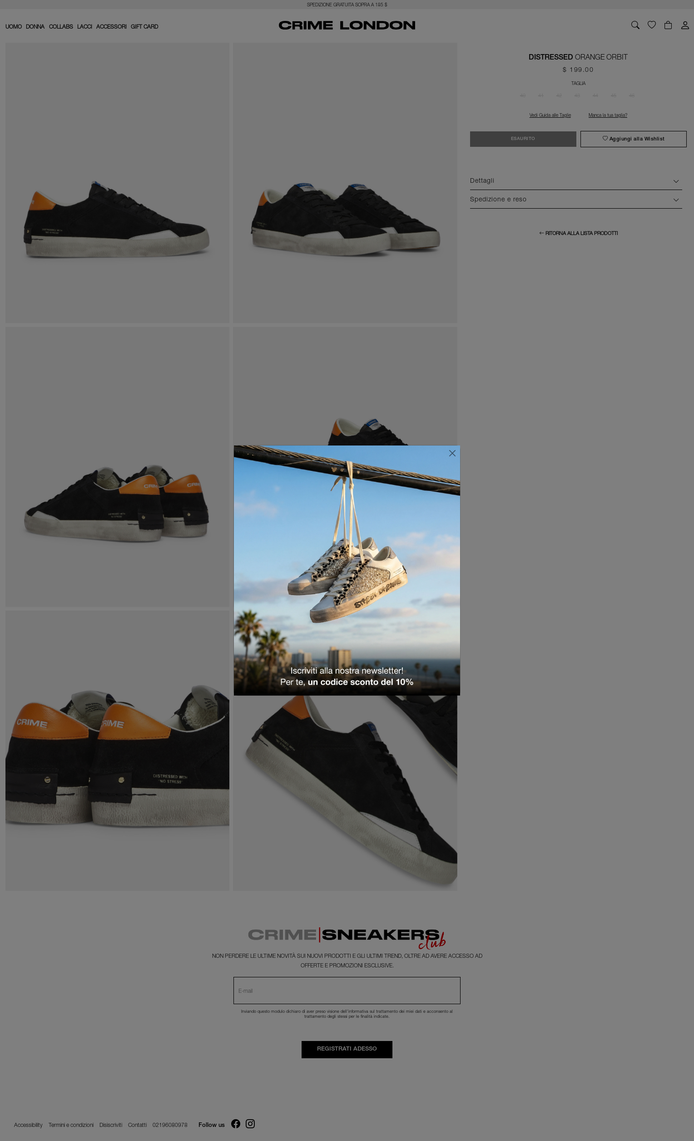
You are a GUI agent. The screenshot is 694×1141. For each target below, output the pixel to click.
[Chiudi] (452, 453)
